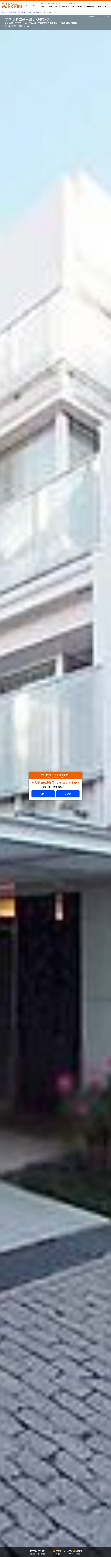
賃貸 (42, 6)
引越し (105, 6)
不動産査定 (90, 6)
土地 (73, 6)
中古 (56, 6)
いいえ (67, 794)
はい (43, 794)
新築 (51, 6)
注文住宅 (79, 6)
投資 (99, 6)
